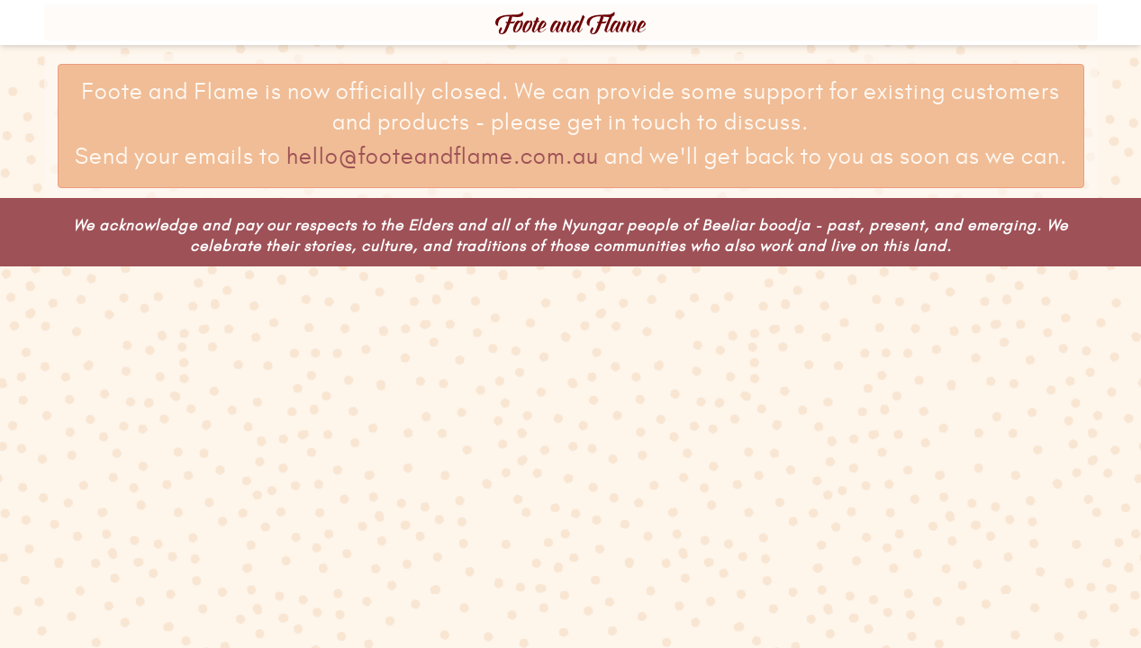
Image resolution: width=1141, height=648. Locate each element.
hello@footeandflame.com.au (442, 157)
